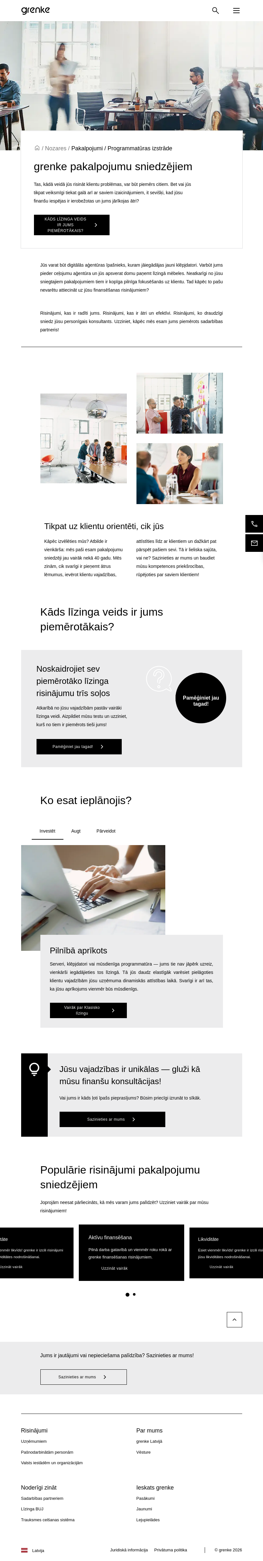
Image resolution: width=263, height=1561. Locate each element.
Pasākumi (145, 1498)
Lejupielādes (148, 1519)
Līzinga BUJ (32, 1509)
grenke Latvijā (149, 1441)
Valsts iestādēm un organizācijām (52, 1462)
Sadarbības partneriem (42, 1498)
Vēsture (143, 1452)
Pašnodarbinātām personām (47, 1452)
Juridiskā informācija (129, 1550)
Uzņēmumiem (34, 1441)
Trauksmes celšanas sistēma (48, 1519)
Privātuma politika (170, 1550)
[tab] (47, 832)
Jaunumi (144, 1509)
